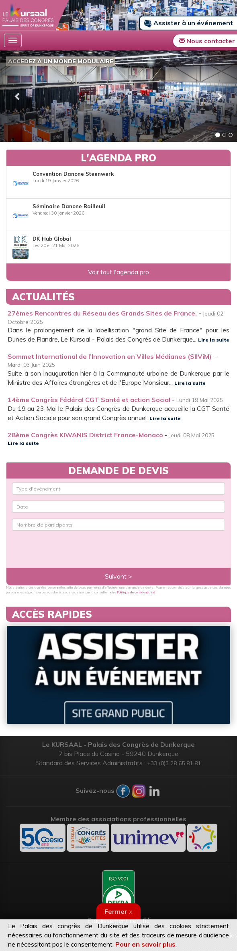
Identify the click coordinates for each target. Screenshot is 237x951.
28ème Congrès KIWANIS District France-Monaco (85, 435)
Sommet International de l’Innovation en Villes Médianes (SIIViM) (110, 356)
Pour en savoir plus (145, 944)
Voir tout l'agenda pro (118, 272)
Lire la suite (213, 340)
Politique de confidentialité (136, 592)
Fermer (118, 911)
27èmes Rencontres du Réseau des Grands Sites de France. (102, 313)
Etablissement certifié (118, 897)
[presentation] (59, 543)
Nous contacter (207, 41)
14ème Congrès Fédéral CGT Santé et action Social (89, 400)
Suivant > (118, 576)
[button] (18, 96)
